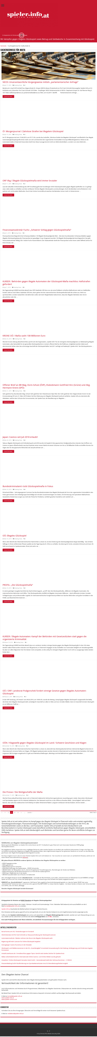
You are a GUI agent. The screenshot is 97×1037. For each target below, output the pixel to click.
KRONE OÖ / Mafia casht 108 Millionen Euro (24, 336)
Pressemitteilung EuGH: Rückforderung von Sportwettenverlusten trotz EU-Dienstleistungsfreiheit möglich (35, 964)
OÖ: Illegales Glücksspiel (14, 536)
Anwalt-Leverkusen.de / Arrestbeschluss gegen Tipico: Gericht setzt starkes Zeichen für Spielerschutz (33, 954)
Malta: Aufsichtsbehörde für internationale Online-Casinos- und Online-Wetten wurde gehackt (31, 957)
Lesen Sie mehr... (8, 97)
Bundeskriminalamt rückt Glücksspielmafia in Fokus (28, 487)
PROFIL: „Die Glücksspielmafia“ (18, 585)
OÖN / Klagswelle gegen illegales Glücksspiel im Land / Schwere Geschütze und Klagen (44, 743)
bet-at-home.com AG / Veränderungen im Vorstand (18, 932)
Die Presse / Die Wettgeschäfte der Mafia (22, 792)
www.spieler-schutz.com (9, 1000)
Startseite (3, 46)
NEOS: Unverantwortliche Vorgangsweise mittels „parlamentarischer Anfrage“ (40, 82)
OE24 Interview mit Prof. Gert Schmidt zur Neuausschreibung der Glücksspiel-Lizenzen (29, 935)
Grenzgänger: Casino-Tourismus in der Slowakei (17, 945)
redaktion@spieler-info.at (15, 1014)
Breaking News (18, 86)
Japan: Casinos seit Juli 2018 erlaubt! (20, 437)
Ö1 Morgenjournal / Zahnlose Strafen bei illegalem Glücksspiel (33, 132)
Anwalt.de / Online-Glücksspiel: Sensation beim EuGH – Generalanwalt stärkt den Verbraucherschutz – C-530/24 (37, 961)
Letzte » (29, 813)
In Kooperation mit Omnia (14, 35)
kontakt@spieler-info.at (11, 906)
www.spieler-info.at (8, 998)
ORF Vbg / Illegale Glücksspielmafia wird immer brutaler (30, 181)
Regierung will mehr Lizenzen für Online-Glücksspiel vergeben (21, 942)
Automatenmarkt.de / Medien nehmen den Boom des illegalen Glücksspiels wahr (27, 939)
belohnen (25, 858)
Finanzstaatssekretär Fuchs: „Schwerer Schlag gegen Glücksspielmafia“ (37, 230)
